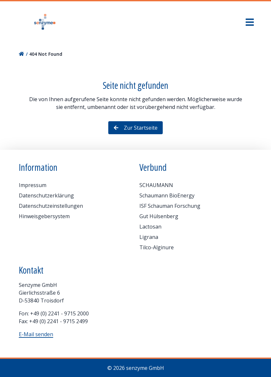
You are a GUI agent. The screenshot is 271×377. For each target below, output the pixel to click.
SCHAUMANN (156, 185)
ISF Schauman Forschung (169, 205)
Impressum (32, 185)
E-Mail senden (36, 334)
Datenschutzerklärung (46, 195)
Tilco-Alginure (156, 247)
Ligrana (148, 237)
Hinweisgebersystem (44, 216)
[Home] (45, 22)
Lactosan (150, 226)
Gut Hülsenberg (158, 216)
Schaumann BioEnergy (166, 195)
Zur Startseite (135, 127)
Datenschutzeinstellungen (51, 205)
